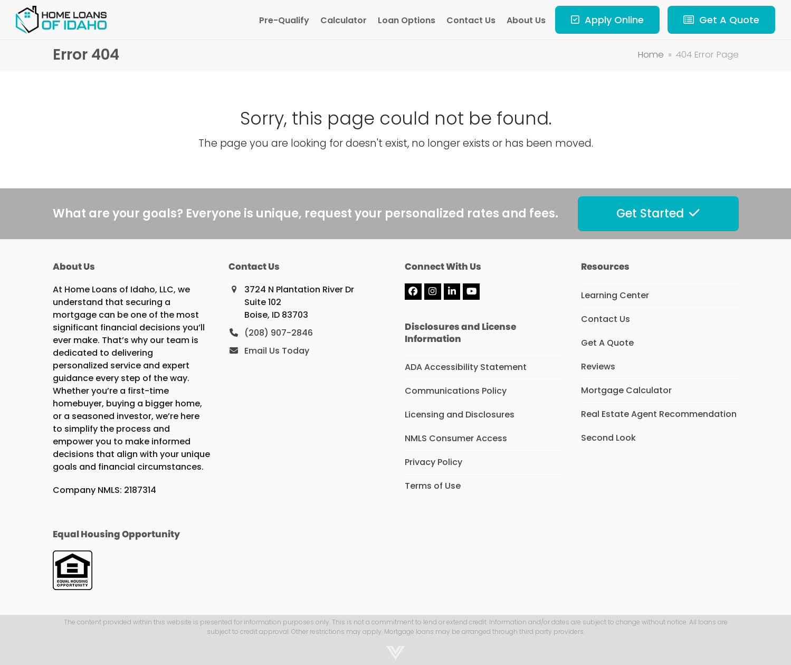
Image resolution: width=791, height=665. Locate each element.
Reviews (598, 366)
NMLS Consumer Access (456, 438)
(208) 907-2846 (278, 333)
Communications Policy (456, 391)
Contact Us (605, 319)
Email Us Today (276, 351)
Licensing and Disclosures (459, 414)
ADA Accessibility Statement (466, 367)
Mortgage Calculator (626, 390)
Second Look (608, 438)
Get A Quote (607, 343)
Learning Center (615, 295)
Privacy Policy (433, 462)
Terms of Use (433, 486)
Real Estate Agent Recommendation (659, 414)
